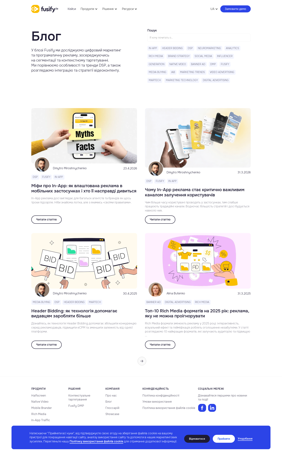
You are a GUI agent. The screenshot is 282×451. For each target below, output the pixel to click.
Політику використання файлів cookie (96, 441)
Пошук (152, 30)
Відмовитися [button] (197, 438)
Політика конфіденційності (160, 395)
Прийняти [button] (224, 438)
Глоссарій (112, 408)
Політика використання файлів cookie (168, 408)
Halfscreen (38, 395)
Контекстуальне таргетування (79, 397)
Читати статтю (46, 219)
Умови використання (157, 402)
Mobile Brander (41, 408)
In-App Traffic (40, 420)
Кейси (72, 9)
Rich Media (38, 414)
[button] (245, 439)
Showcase (112, 414)
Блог (108, 402)
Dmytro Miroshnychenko (70, 168)
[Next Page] (142, 361)
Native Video (40, 402)
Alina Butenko (176, 293)
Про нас (111, 395)
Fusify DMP (76, 406)
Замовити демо (235, 9)
